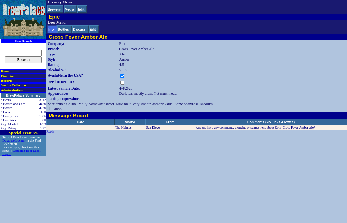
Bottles (63, 29)
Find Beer (8, 76)
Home (5, 71)
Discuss (79, 29)
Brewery (54, 9)
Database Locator (14, 140)
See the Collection (13, 85)
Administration (12, 90)
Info (51, 29)
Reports (6, 80)
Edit (81, 9)
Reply (50, 131)
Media (69, 9)
